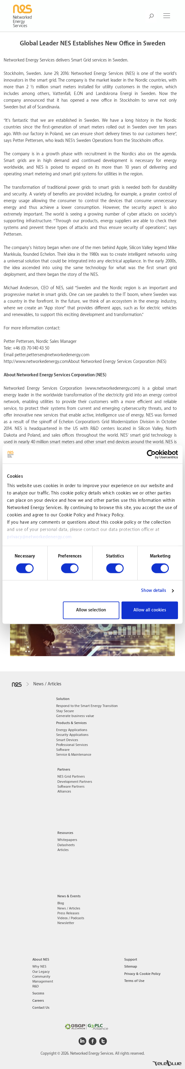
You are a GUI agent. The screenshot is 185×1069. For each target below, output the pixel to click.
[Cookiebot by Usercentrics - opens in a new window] (151, 454)
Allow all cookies (149, 610)
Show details (153, 591)
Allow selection (91, 610)
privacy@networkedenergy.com (39, 537)
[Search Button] (151, 16)
